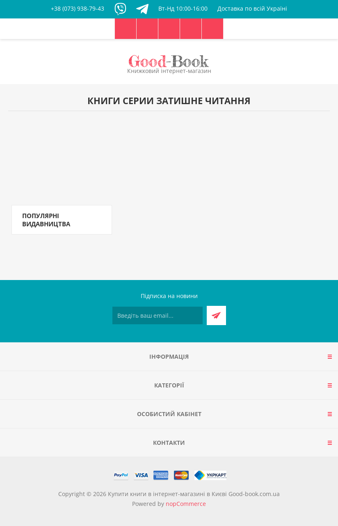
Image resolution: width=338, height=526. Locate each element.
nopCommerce (186, 504)
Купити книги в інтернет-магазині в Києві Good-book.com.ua (194, 494)
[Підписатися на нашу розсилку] (157, 315)
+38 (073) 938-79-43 (77, 8)
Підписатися (216, 315)
